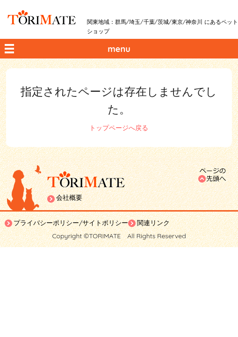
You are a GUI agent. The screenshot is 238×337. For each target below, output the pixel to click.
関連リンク (153, 223)
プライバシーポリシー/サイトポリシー (71, 223)
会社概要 (69, 197)
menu (119, 49)
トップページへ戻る (118, 128)
